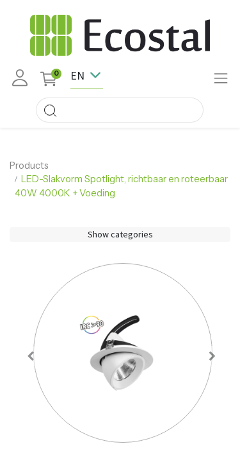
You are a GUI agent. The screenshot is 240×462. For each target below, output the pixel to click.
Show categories (120, 234)
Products (29, 165)
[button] (31, 356)
